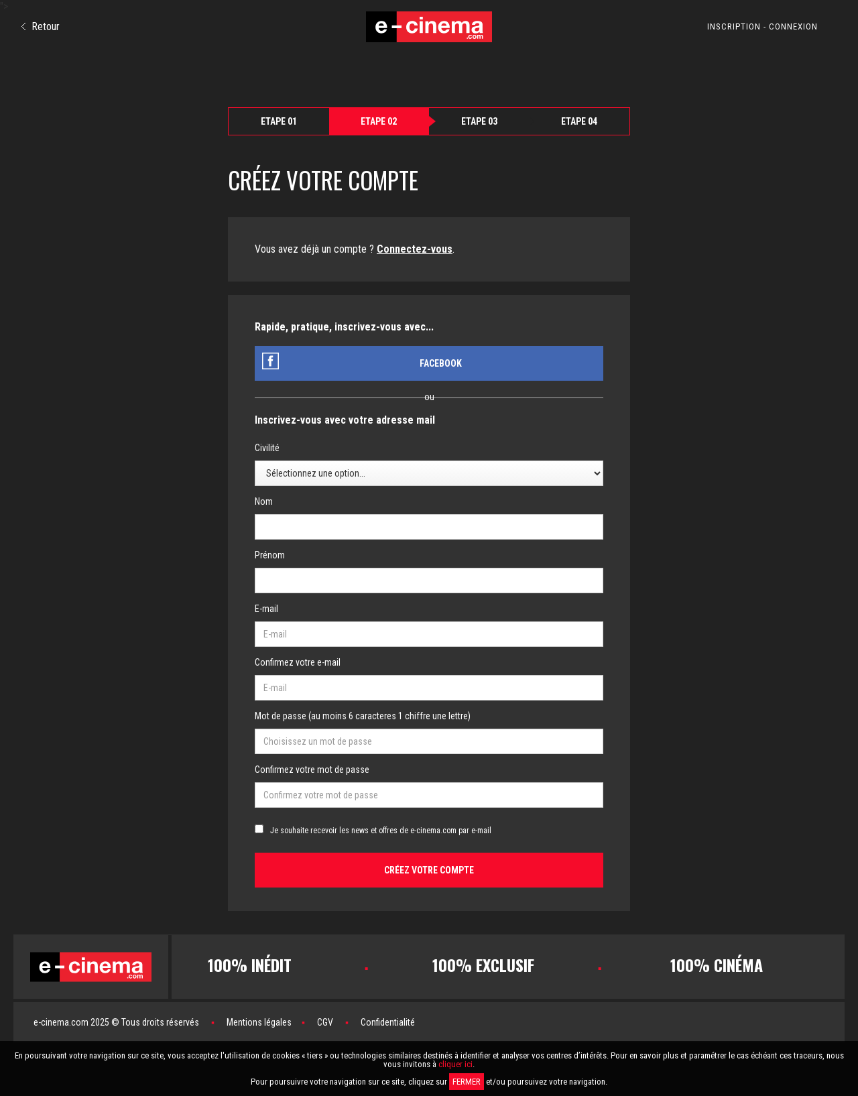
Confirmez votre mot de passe (312, 769)
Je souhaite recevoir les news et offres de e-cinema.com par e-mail (380, 830)
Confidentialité (388, 1022)
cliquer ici (455, 1064)
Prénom (270, 555)
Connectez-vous (414, 249)
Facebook (441, 363)
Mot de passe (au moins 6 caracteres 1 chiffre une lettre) (363, 716)
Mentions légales (259, 1022)
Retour (40, 26)
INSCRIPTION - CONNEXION (762, 26)
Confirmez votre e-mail (298, 662)
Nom (264, 501)
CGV (325, 1022)
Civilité (267, 447)
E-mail (266, 608)
